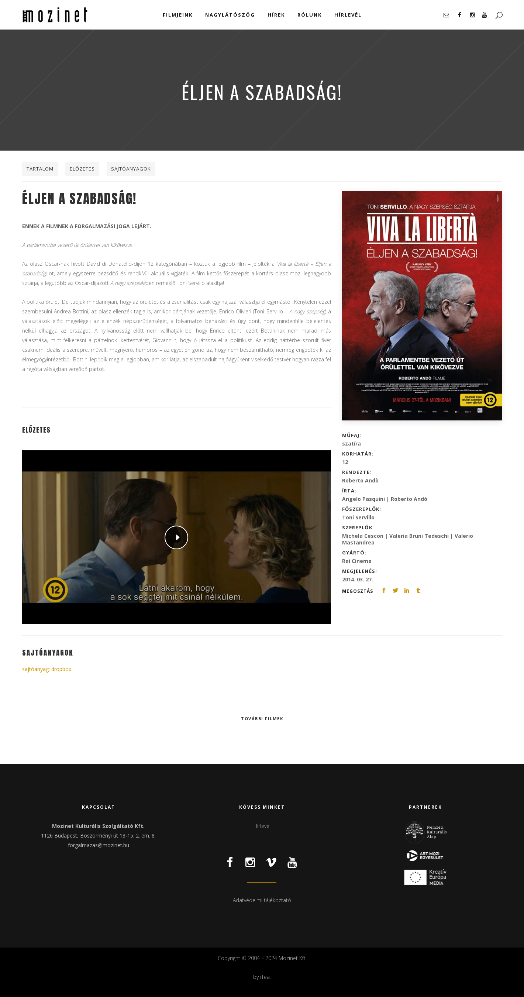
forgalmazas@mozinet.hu (98, 845)
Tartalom (40, 168)
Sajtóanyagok (131, 168)
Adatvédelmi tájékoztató (262, 900)
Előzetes (82, 168)
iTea (265, 976)
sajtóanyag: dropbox (46, 669)
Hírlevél (262, 825)
